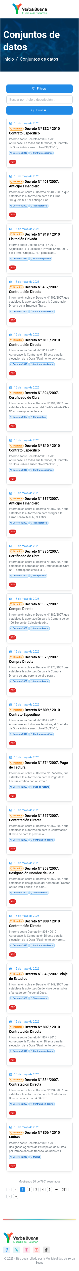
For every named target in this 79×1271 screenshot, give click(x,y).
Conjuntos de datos (39, 59)
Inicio (8, 59)
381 (64, 1189)
